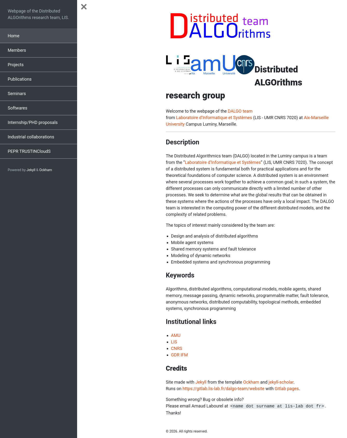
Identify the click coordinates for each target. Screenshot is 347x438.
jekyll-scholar (280, 382)
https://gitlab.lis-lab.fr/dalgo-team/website (223, 388)
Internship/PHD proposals (33, 122)
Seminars (17, 93)
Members (17, 50)
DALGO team (240, 111)
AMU (175, 335)
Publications (20, 79)
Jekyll (31, 170)
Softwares (17, 107)
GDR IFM (179, 354)
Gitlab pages (287, 388)
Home (13, 35)
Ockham (45, 170)
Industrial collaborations (31, 136)
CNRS (176, 348)
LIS (174, 341)
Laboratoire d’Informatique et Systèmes (214, 117)
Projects (16, 64)
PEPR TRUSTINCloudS (29, 151)
